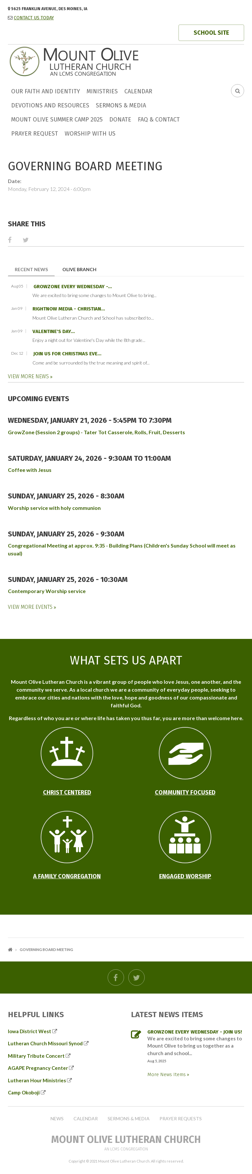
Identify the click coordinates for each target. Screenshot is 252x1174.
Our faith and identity (45, 91)
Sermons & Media (121, 105)
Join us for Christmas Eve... (67, 354)
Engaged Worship (185, 876)
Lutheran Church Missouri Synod (45, 1043)
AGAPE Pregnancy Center (38, 1068)
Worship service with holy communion (54, 508)
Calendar (138, 91)
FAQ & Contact (159, 119)
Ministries (102, 91)
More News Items (167, 1074)
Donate (120, 119)
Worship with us (90, 133)
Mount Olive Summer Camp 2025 (57, 119)
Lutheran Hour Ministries (37, 1080)
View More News (29, 376)
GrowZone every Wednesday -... (72, 286)
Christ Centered (67, 792)
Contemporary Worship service (47, 591)
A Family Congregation (67, 876)
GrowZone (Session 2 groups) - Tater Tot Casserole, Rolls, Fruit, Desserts (96, 432)
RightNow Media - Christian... (68, 309)
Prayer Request (34, 133)
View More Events (31, 607)
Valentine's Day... (53, 331)
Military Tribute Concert (36, 1056)
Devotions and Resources (50, 105)
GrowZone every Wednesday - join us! (194, 1032)
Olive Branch (79, 269)
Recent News (35, 269)
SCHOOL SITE (211, 32)
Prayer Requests (180, 1118)
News (57, 1118)
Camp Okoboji (24, 1092)
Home (10, 949)
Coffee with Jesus (30, 470)
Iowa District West (29, 1031)
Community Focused (185, 792)
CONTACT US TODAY (34, 18)
